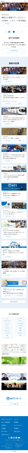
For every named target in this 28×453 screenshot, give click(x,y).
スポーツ (19, 103)
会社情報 (3, 428)
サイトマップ (17, 447)
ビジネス (20, 318)
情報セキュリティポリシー (19, 444)
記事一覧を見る (14, 301)
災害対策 (3, 425)
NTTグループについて (6, 419)
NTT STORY (4, 431)
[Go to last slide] (7, 32)
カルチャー (20, 320)
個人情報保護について (19, 446)
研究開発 (16, 422)
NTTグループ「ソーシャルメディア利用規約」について (14, 440)
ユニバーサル (8, 216)
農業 (20, 140)
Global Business (5, 434)
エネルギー (20, 332)
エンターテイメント (7, 320)
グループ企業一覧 (14, 404)
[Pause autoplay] (9, 32)
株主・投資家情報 (5, 422)
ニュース (16, 419)
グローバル (8, 103)
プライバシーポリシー (9, 444)
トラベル (7, 337)
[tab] (14, 32)
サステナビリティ (18, 425)
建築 (20, 330)
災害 (8, 179)
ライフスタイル (8, 256)
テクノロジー (7, 23)
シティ (7, 318)
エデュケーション (7, 330)
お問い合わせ (17, 431)
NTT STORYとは (14, 50)
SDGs (20, 335)
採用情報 (16, 428)
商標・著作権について (9, 447)
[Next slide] (21, 32)
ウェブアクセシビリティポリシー (7, 446)
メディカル (20, 325)
